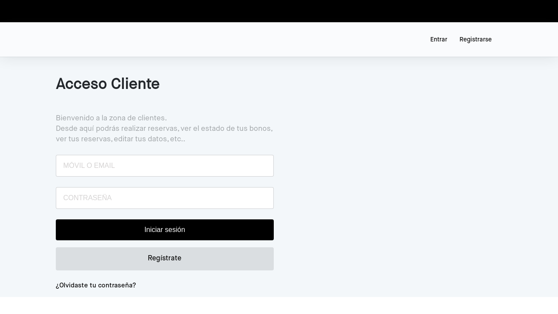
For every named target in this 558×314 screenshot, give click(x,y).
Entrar (438, 40)
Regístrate (164, 258)
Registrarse (475, 40)
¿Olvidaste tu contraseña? (96, 285)
